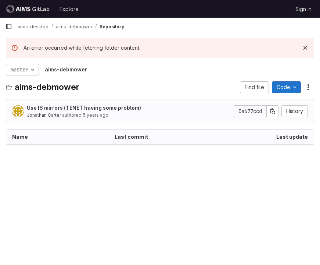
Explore (69, 9)
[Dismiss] (305, 47)
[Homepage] (29, 9)
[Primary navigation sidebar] (9, 26)
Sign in (303, 9)
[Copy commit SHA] (272, 111)
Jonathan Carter (44, 115)
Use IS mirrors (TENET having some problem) (84, 108)
